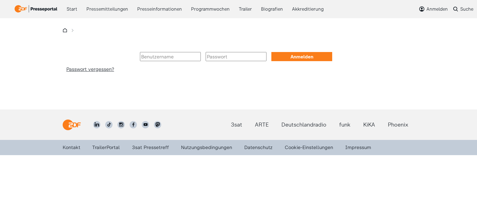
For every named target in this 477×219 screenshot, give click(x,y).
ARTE (262, 124)
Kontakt (71, 147)
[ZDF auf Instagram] (121, 124)
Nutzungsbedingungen (206, 147)
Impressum (358, 147)
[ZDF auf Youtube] (145, 124)
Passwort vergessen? (90, 69)
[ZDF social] (157, 124)
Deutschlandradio (303, 124)
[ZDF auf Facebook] (133, 124)
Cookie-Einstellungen (309, 147)
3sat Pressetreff (150, 147)
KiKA (369, 124)
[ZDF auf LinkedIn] (96, 124)
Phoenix (398, 124)
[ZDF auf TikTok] (109, 124)
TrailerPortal (106, 147)
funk (344, 124)
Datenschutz (258, 147)
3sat (236, 124)
